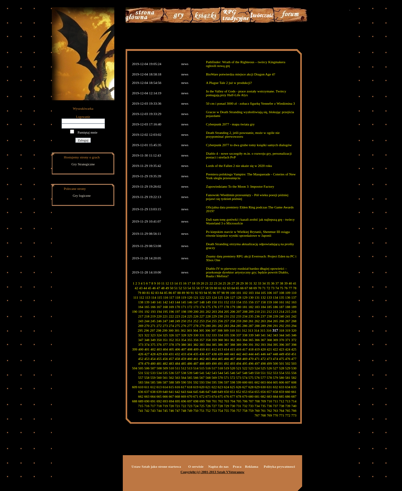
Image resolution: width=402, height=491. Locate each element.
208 (245, 311)
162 (288, 302)
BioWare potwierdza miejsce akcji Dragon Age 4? (240, 74)
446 (263, 354)
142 (165, 302)
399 (135, 349)
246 (159, 321)
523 (251, 368)
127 (232, 297)
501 (281, 363)
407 (184, 349)
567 (202, 377)
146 (190, 302)
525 (263, 368)
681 (257, 396)
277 (190, 326)
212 (269, 311)
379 (177, 344)
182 (251, 307)
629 (257, 387)
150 (214, 302)
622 (214, 387)
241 (288, 316)
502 (288, 363)
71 (264, 288)
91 (192, 293)
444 (251, 354)
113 (147, 297)
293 (288, 326)
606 (281, 382)
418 (251, 349)
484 (177, 363)
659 (281, 392)
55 (193, 288)
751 (202, 410)
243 (141, 321)
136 (288, 297)
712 (281, 401)
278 (195, 326)
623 (220, 387)
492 (226, 363)
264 (269, 321)
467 (232, 359)
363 (239, 340)
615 (171, 387)
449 (281, 354)
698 (196, 401)
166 (153, 307)
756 (232, 410)
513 (190, 368)
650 (226, 392)
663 (146, 396)
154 (239, 302)
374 (146, 344)
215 (288, 311)
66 (242, 288)
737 (275, 406)
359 (214, 340)
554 (281, 373)
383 (202, 344)
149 (208, 302)
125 (220, 297)
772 (288, 415)
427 (146, 354)
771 (281, 415)
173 (195, 307)
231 (226, 316)
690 (147, 401)
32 (255, 283)
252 (195, 321)
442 (239, 354)
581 (288, 377)
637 (146, 392)
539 (190, 373)
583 (141, 382)
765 (288, 410)
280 (208, 326)
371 (288, 340)
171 (183, 307)
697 (190, 401)
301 (177, 330)
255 (214, 321)
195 (165, 311)
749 (190, 410)
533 (153, 373)
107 (275, 293)
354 (183, 340)
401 (147, 349)
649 (220, 392)
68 (251, 288)
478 (141, 363)
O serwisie (196, 466)
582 (293, 377)
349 (153, 340)
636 (141, 392)
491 (220, 363)
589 (177, 382)
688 (135, 401)
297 (152, 330)
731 (239, 406)
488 (202, 363)
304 (195, 330)
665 (159, 396)
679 (244, 396)
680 (251, 396)
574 (244, 377)
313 (250, 330)
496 (251, 363)
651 (232, 392)
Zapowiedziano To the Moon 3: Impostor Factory (240, 186)
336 (232, 335)
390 (244, 344)
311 (238, 330)
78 (294, 288)
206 (233, 311)
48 (163, 288)
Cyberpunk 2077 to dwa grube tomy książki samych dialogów (249, 145)
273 (165, 326)
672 (202, 396)
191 (141, 311)
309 (226, 330)
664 (153, 396)
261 (251, 321)
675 (220, 396)
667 (171, 396)
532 (146, 373)
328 (183, 335)
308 (220, 330)
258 (232, 321)
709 (263, 401)
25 (224, 283)
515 (202, 368)
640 (165, 392)
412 (214, 349)
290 (269, 326)
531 (141, 373)
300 (171, 330)
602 (257, 382)
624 (226, 387)
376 (159, 344)
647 (208, 392)
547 (239, 373)
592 (195, 382)
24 (220, 283)
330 (195, 335)
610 (141, 387)
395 (275, 344)
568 (208, 377)
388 (232, 344)
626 (239, 387)
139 (146, 302)
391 (251, 344)
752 (208, 410)
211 (263, 311)
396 (281, 344)
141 (159, 302)
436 (202, 354)
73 (272, 288)
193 (153, 311)
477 (293, 359)
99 (227, 293)
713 (288, 401)
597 (226, 382)
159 (269, 302)
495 (244, 363)
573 (239, 377)
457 (171, 359)
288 (257, 326)
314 (256, 330)
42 (136, 288)
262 (257, 321)
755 (226, 410)
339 (251, 335)
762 (269, 410)
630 (263, 387)
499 (269, 363)
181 (244, 307)
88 (179, 293)
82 (153, 293)
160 (275, 302)
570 (220, 377)
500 (275, 363)
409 (196, 349)
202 (208, 311)
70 (259, 288)
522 (244, 368)
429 (159, 354)
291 (275, 326)
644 (190, 392)
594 (208, 382)
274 (171, 326)
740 (293, 406)
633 (281, 387)
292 (281, 326)
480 (153, 363)
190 (135, 311)
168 (165, 307)
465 (220, 359)
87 (175, 293)
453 (146, 359)
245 (153, 321)
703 (226, 401)
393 (263, 344)
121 (195, 297)
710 (269, 401)
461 (195, 359)
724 (195, 406)
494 (239, 363)
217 (141, 316)
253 (202, 321)
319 (288, 330)
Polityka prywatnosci (279, 466)
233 (239, 316)
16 (185, 283)
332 (208, 335)
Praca (237, 466)
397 (288, 344)
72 (268, 288)
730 (232, 406)
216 (293, 311)
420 (263, 349)
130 (251, 297)
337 (239, 335)
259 (239, 321)
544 (220, 373)
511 (177, 368)
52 (180, 288)
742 (146, 410)
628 (251, 387)
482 (165, 363)
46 (154, 288)
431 (171, 354)
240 (281, 316)
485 (183, 363)
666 (165, 396)
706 (245, 401)
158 (263, 302)
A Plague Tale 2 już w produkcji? (229, 83)
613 (159, 387)
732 (244, 406)
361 (226, 340)
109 (288, 293)
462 (202, 359)
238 (269, 316)
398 (293, 344)
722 (183, 406)
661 (293, 392)
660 (288, 392)
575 (251, 377)
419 (257, 349)
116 (165, 297)
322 (146, 335)
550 (257, 373)
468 (239, 359)
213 (275, 311)
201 (202, 311)
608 (293, 382)
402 (153, 349)
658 (275, 392)
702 (220, 401)
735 (263, 406)
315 (262, 330)
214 (281, 311)
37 (277, 283)
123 (208, 297)
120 (190, 297)
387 (226, 344)
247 (165, 321)
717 (153, 406)
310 (232, 330)
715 (141, 406)
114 (153, 297)
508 (159, 368)
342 (269, 335)
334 (220, 335)
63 (229, 288)
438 (214, 354)
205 (226, 311)
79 (139, 293)
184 (263, 307)
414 (226, 349)
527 (275, 368)
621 (208, 387)
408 (190, 349)
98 (223, 293)
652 (239, 392)
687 (293, 396)
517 (214, 368)
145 (183, 302)
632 (275, 387)
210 (257, 311)
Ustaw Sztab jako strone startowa (156, 466)
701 (214, 401)
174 (202, 307)
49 (167, 288)
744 (159, 410)
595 (214, 382)
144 (177, 302)
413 (220, 349)
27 (233, 283)
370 (281, 340)
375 (153, 344)
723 (190, 406)
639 (159, 392)
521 (239, 368)
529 (288, 368)
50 (171, 288)
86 (170, 293)
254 (208, 321)
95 (210, 293)
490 (214, 363)
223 (177, 316)
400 (141, 349)
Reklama (251, 466)
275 (177, 326)
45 (149, 288)
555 (288, 373)
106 (269, 293)
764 (281, 410)
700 (208, 401)
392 (257, 344)
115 (159, 297)
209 (251, 311)
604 (269, 382)
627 (244, 387)
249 (177, 321)
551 (263, 373)
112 (141, 297)
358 (208, 340)
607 (288, 382)
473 (269, 359)
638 (153, 392)
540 (195, 373)
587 (165, 382)
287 (251, 326)
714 (293, 401)
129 (244, 297)
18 (193, 283)
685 (281, 396)
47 (158, 288)
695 (177, 401)
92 (196, 293)
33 (259, 283)
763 (275, 410)
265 (275, 321)
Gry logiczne (82, 195)
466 (226, 359)
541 (202, 373)
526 (269, 368)
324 (159, 335)
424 (288, 349)
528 (281, 368)
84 (161, 293)
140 (153, 302)
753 (214, 410)
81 (148, 293)
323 (153, 335)
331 (202, 335)
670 (190, 396)
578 (269, 377)
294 (293, 326)
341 (263, 335)
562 (171, 377)
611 (146, 387)
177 (220, 307)
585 (153, 382)
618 (190, 387)
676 (226, 396)
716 (146, 406)
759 (251, 410)
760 (257, 410)
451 (293, 354)
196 (171, 311)
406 (177, 349)
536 (171, 373)
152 (226, 302)
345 (288, 335)
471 (257, 359)
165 (146, 307)
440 (226, 354)
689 (141, 401)
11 (163, 283)
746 (171, 410)
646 (202, 392)
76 (286, 288)
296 (146, 330)
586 (159, 382)
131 (257, 297)
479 (146, 363)
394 (269, 344)
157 (257, 302)
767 (257, 415)
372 (293, 340)
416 (239, 349)
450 (288, 354)
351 (165, 340)
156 (251, 302)
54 (189, 288)
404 (165, 349)
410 (202, 349)
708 (257, 401)
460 (190, 359)
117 (171, 297)
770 (275, 415)
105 (263, 293)
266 (281, 321)
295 (140, 330)
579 (275, 377)
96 (214, 293)
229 (214, 316)
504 (135, 368)
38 (281, 283)
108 (282, 293)
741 (141, 410)
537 (177, 373)
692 (159, 401)
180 (239, 307)
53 (185, 288)
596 (220, 382)
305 (201, 330)
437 (208, 354)
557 (141, 377)
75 (281, 288)
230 (220, 316)
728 (220, 406)
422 (275, 349)
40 (290, 283)
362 (232, 340)
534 (159, 373)
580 (281, 377)
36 (272, 283)
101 (239, 293)
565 (190, 377)
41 (294, 283)
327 (177, 335)
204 (220, 311)
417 (244, 349)
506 (147, 368)
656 (263, 392)
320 (293, 330)
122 (202, 297)
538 (183, 373)
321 (141, 335)
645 (195, 392)
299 (165, 330)
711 (275, 401)
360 (220, 340)
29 (242, 283)
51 (176, 288)
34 (264, 283)
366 (257, 340)
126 (226, 297)
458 (177, 359)
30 (246, 283)
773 (293, 415)
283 (226, 326)
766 (293, 410)
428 (153, 354)
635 (293, 387)
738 (281, 406)
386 (220, 344)
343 (275, 335)
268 (293, 321)
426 (141, 354)
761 (263, 410)
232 (232, 316)
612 (153, 387)
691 (153, 401)
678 (239, 396)
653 (244, 392)
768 (263, 415)
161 (281, 302)
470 (251, 359)
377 (165, 344)
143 (171, 302)
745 (165, 410)
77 (290, 288)
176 (214, 307)
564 (183, 377)
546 (232, 373)
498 (263, 363)
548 (244, 373)
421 (269, 349)
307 (214, 330)
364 (244, 340)
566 (195, 377)
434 (190, 354)
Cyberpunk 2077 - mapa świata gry (230, 124)
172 (190, 307)
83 (157, 293)
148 (202, 302)
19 (198, 283)
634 (288, 387)
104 (257, 293)
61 (220, 288)
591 (190, 382)
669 (183, 396)
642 (177, 392)
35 (268, 283)
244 (146, 321)
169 (171, 307)
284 (232, 326)
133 (269, 297)
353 (177, 340)
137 (293, 297)
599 (239, 382)
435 (195, 354)
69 (255, 288)
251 (190, 321)
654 (251, 392)
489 (208, 363)
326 (171, 335)
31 (251, 283)
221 (165, 316)
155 (244, 302)
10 (158, 283)
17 (189, 283)
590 (183, 382)
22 (211, 283)
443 (244, 354)
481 (159, 363)
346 (293, 335)
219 (153, 316)
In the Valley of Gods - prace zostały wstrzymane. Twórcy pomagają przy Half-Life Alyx (246, 93)
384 (208, 344)
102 (245, 293)
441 (232, 354)
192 (147, 311)
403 (159, 349)
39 (286, 283)
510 (171, 368)
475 (281, 359)
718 (159, 406)
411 (208, 349)
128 (239, 297)
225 (190, 316)
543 (214, 373)
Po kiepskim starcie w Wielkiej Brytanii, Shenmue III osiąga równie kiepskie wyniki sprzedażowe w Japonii (248, 233)
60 (215, 288)
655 (257, 392)
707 (251, 401)
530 (293, 368)
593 (202, 382)
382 (195, 344)
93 (201, 293)
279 (202, 326)
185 (269, 307)
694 (171, 401)
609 (135, 387)
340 (257, 335)
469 (244, 359)
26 (229, 283)
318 (281, 330)
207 (239, 311)
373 (141, 344)
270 (146, 326)
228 (208, 316)
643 (183, 392)
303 (189, 330)
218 (146, 316)
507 (153, 368)
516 (208, 368)
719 (165, 406)
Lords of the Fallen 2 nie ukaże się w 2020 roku (239, 166)
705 (239, 401)
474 (275, 359)
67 (246, 288)
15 (180, 283)
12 (167, 283)
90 (188, 293)
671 (195, 396)
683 (269, 396)
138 (141, 302)
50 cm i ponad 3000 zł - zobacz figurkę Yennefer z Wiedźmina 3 (250, 103)
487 (195, 363)
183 (257, 307)
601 (251, 382)
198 (184, 311)
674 (214, 396)
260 (244, 321)
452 (141, 359)
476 (288, 359)
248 (171, 321)
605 (275, 382)
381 (190, 344)
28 (237, 283)
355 (190, 340)
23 (215, 283)
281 (214, 326)
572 (232, 377)
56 (198, 288)
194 (159, 311)
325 (165, 335)
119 (183, 297)
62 (224, 288)
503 (293, 363)
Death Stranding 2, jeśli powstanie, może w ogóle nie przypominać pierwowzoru (243, 134)
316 (269, 330)
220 (159, 316)
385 (214, 344)
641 (171, 392)
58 (207, 288)
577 (263, 377)
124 (214, 297)
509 (165, 368)
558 (146, 377)
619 (195, 387)
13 (171, 283)
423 (281, 349)
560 (159, 377)
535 (165, 373)
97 (218, 293)
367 (263, 340)
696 (184, 401)
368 (269, 340)
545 (226, 373)
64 (233, 288)
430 (165, 354)
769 (269, 415)
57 (202, 288)
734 (257, 406)
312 (244, 330)
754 (220, 410)
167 (159, 307)
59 (211, 288)
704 (233, 401)
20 (202, 283)
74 (277, 288)
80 (144, 293)
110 (293, 293)
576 (257, 377)
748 (183, 410)
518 (220, 368)
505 (141, 368)
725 (202, 406)
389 (239, 344)
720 (171, 406)
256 (220, 321)
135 (281, 297)
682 (263, 396)
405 (171, 349)
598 (232, 382)
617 (183, 387)
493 (232, 363)
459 (183, 359)
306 (207, 330)
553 (275, 373)
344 (281, 335)
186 (275, 307)
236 (257, 316)
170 (177, 307)
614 (165, 387)
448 (275, 354)
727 (214, 406)
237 (263, 316)
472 (263, 359)
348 (146, 340)
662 (141, 396)
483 (171, 363)
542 (208, 373)
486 (190, 363)
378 (171, 344)
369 (275, 340)
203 (214, 311)
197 (177, 311)
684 (275, 396)
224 (183, 316)
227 (202, 316)
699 (202, 401)
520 (232, 368)
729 (226, 406)
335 (226, 335)
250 (183, 321)
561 (165, 377)
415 (232, 349)
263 (263, 321)
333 (214, 335)
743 (153, 410)
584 (146, 382)
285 (239, 326)
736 (269, 406)
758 (244, 410)
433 (183, 354)
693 (165, 401)
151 (220, 302)
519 (226, 368)
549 (251, 373)
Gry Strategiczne (83, 164)
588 (171, 382)
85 (166, 293)
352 (171, 340)
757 (239, 410)
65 (237, 288)
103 (251, 293)
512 (183, 368)
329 (190, 335)
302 (183, 330)
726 (208, 406)
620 (202, 387)
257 (226, 321)
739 (288, 406)
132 (263, 297)
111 (135, 297)
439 (220, 354)
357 (202, 340)
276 (183, 326)
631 (269, 387)
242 (293, 316)
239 (275, 316)
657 (269, 392)
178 (226, 307)
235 (251, 316)
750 (195, 410)
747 (177, 410)
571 (226, 377)
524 (257, 368)
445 (257, 354)
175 (208, 307)
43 (141, 288)
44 (145, 288)
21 (207, 283)
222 (171, 316)
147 (195, 302)
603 (263, 382)
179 (232, 307)
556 (293, 373)
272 (159, 326)
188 (288, 307)
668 (177, 396)
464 (214, 359)
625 (232, 387)
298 (158, 330)
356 (195, 340)
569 (214, 377)
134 (275, 297)
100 (233, 293)
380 (183, 344)
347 (141, 340)
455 (159, 359)
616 (177, 387)
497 (257, 363)
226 (195, 316)
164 (141, 307)
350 (159, 340)
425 (293, 349)
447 (269, 354)
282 (220, 326)
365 (251, 340)
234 (244, 316)
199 (190, 311)
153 (232, 302)
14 (176, 283)
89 (183, 293)
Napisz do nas (218, 466)
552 (269, 373)
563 (177, 377)
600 (244, 382)
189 (293, 307)
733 (251, 406)
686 (288, 396)
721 (177, 406)
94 (205, 293)
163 (293, 302)
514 (195, 368)
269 (141, 326)
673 (208, 396)
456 (165, 359)
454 (153, 359)
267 (288, 321)
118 (177, 297)
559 (153, 377)
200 (196, 311)
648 (214, 392)
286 (244, 326)
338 (244, 335)
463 (208, 359)
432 (177, 354)
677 (232, 396)
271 (153, 326)
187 (281, 307)
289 (263, 326)
